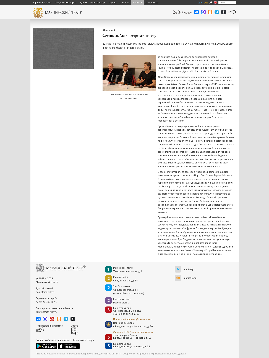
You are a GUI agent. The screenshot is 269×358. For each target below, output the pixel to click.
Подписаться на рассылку (49, 325)
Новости (137, 2)
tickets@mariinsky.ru (46, 311)
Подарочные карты (65, 2)
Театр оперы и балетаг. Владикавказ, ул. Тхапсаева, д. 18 (132, 336)
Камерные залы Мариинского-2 (121, 300)
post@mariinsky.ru (45, 292)
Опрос (74, 325)
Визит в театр (97, 2)
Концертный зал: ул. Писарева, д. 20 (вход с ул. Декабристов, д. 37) (127, 310)
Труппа (112, 2)
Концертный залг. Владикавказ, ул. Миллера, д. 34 (131, 345)
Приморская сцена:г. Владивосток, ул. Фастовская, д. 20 (129, 324)
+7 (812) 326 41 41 (46, 301)
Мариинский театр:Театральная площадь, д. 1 (127, 269)
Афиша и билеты (42, 2)
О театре (124, 2)
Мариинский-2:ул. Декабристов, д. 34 (125, 278)
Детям (83, 2)
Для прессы (151, 2)
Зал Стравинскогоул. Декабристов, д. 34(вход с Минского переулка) (128, 290)
